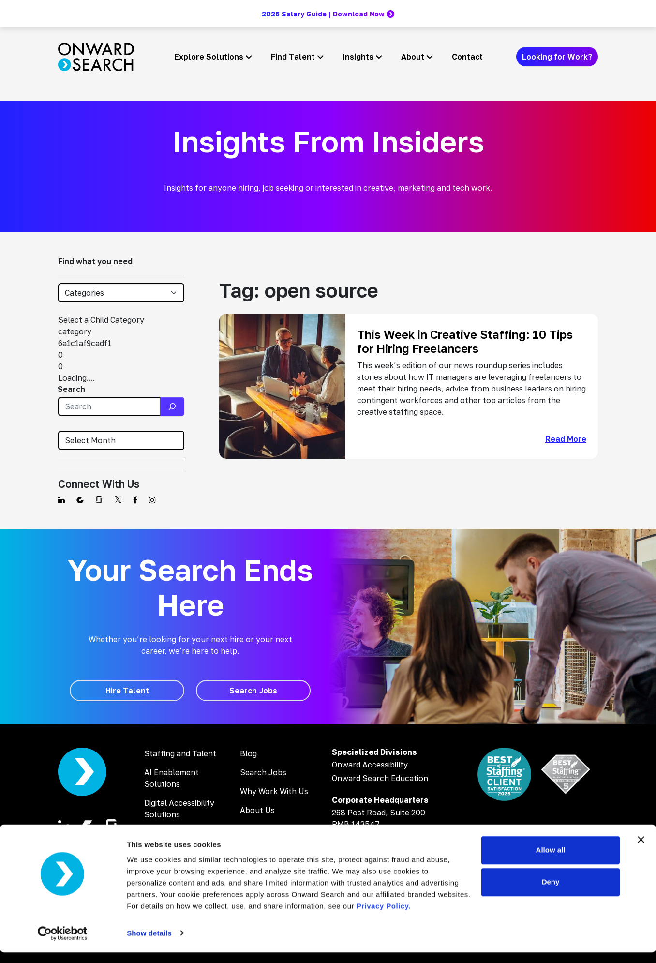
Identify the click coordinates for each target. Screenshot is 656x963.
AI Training (163, 833)
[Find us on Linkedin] (61, 500)
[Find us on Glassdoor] (99, 500)
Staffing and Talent (180, 753)
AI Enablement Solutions (171, 778)
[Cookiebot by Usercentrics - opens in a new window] (62, 944)
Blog (248, 753)
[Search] (172, 406)
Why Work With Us (274, 791)
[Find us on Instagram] (152, 500)
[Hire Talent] (127, 690)
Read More (565, 439)
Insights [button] (358, 56)
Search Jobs (263, 772)
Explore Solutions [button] (208, 56)
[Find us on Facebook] (135, 500)
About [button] (412, 56)
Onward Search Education (380, 778)
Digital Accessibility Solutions (179, 808)
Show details (149, 944)
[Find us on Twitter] (117, 500)
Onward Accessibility (370, 764)
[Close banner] (641, 850)
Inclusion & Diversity (277, 829)
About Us (257, 810)
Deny (551, 892)
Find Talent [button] (293, 56)
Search (71, 389)
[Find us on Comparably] (80, 500)
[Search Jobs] (253, 690)
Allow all (551, 861)
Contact (467, 56)
